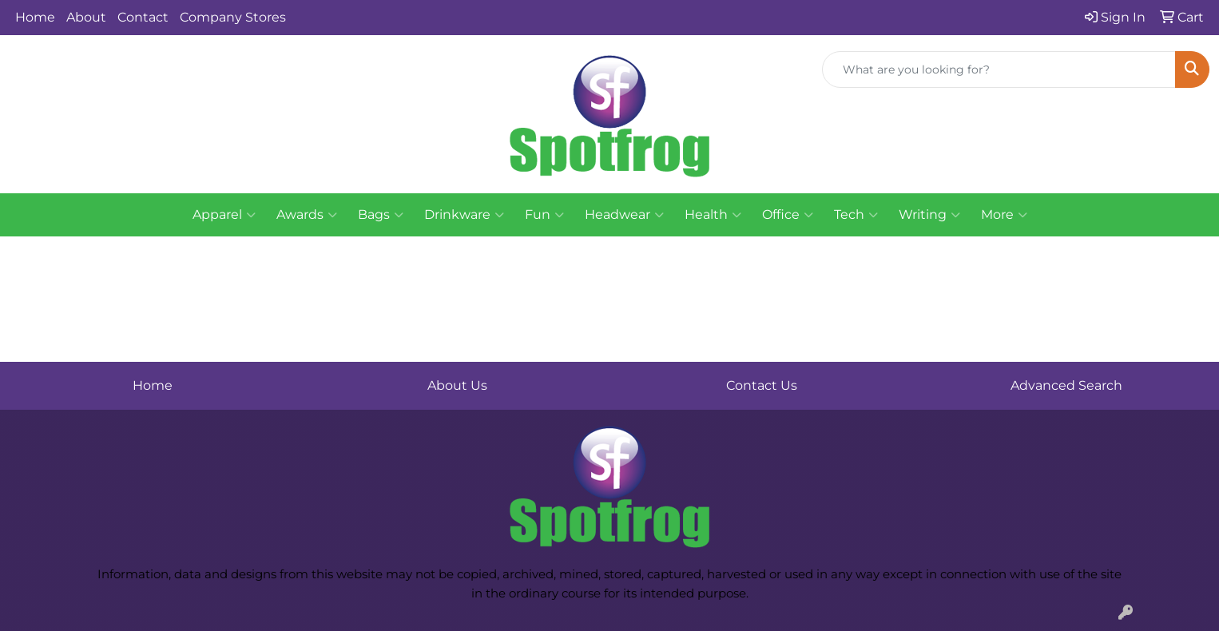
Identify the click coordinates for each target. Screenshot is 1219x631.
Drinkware (464, 214)
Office (787, 214)
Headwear (624, 214)
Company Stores (233, 17)
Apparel (224, 214)
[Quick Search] (999, 69)
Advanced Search (1066, 385)
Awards (306, 214)
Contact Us (761, 385)
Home (35, 17)
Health (713, 214)
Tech (856, 214)
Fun (544, 214)
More (1004, 214)
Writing (929, 214)
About (86, 17)
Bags (380, 214)
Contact (143, 17)
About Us (457, 385)
